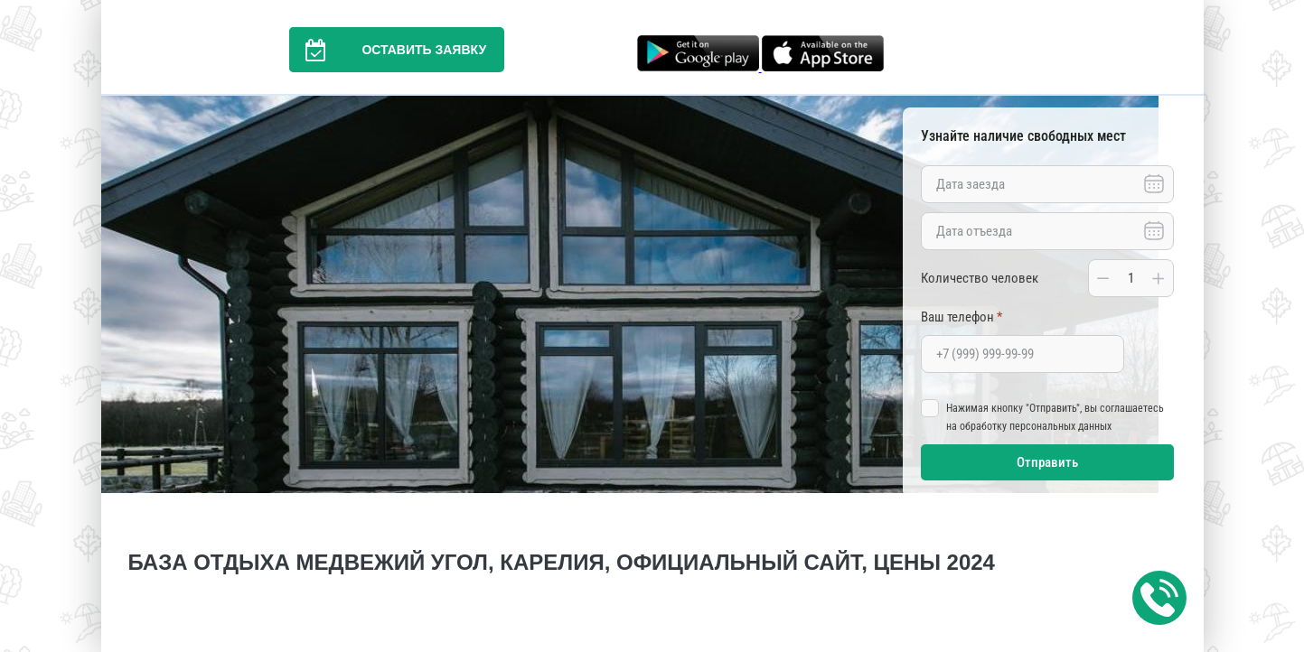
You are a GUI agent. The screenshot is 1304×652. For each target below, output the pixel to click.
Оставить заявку (387, 49)
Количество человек (979, 278)
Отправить (1047, 462)
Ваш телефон (961, 317)
